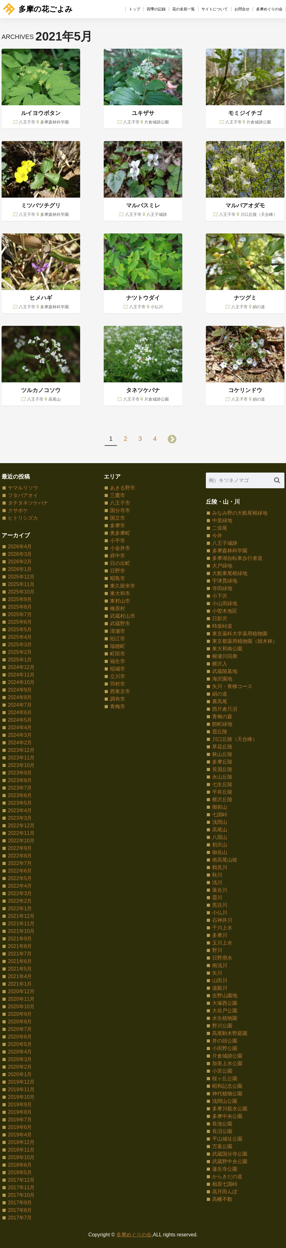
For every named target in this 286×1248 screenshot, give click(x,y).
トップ (134, 9)
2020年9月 (20, 1014)
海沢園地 (222, 678)
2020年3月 (20, 1059)
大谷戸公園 (224, 1010)
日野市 (117, 570)
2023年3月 (20, 818)
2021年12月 (21, 916)
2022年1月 (20, 908)
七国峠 (219, 814)
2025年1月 (20, 659)
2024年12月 (21, 667)
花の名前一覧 (183, 9)
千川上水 (222, 927)
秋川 (217, 875)
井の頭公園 (224, 1040)
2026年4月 (20, 546)
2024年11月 (21, 674)
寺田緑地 (222, 588)
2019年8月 (20, 1112)
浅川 (217, 882)
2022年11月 (21, 833)
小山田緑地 (224, 603)
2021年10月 (21, 931)
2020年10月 (21, 1006)
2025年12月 (21, 576)
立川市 (117, 676)
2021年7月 (20, 953)
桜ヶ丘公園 (224, 1078)
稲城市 (117, 668)
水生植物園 (224, 1018)
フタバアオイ (23, 495)
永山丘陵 (222, 777)
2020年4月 (20, 1051)
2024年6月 (20, 712)
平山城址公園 (227, 1138)
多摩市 (117, 525)
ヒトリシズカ (23, 518)
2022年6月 (20, 870)
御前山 (219, 807)
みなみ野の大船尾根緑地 (239, 513)
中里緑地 (222, 520)
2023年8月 (20, 780)
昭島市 (117, 578)
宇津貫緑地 (224, 580)
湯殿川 (219, 988)
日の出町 (120, 563)
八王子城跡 (224, 543)
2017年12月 (21, 1180)
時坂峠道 (222, 626)
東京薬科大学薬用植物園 (239, 633)
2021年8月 (20, 946)
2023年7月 (20, 788)
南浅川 (219, 965)
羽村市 (117, 684)
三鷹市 (117, 495)
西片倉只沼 (224, 709)
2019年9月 (20, 1104)
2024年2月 (20, 742)
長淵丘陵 (222, 769)
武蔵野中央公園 (229, 1161)
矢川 (217, 973)
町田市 (117, 653)
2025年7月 (20, 614)
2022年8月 (20, 855)
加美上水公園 (227, 1063)
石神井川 (222, 920)
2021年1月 (20, 984)
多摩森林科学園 (229, 550)
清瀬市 (117, 631)
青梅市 (117, 706)
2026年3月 (20, 554)
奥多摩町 (120, 533)
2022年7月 (20, 863)
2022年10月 (21, 840)
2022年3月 (20, 893)
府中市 (117, 555)
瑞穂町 (117, 646)
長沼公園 (222, 1131)
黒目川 (219, 905)
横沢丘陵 (222, 799)
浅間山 (219, 822)
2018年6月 (20, 1165)
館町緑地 (222, 724)
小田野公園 (224, 1048)
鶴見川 (219, 867)
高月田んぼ (224, 1191)
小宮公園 (222, 1071)
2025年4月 (20, 637)
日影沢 (219, 618)
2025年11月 (21, 584)
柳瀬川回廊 (224, 656)
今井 (217, 535)
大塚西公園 (224, 1003)
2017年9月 (20, 1202)
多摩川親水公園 (229, 1108)
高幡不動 (222, 1199)
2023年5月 (20, 803)
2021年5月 (20, 969)
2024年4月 (20, 727)
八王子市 (120, 503)
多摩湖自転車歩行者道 (237, 558)
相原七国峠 (224, 1184)
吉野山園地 (224, 995)
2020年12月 (21, 991)
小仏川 (219, 912)
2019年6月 (20, 1127)
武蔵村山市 (122, 616)
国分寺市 (120, 510)
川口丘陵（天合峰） (234, 739)
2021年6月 (20, 961)
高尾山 (219, 829)
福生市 (117, 661)
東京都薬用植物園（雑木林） (245, 641)
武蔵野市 (120, 623)
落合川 (219, 890)
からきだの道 (227, 1176)
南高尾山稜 (224, 859)
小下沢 (219, 596)
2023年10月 (21, 765)
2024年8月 (20, 697)
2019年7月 (20, 1119)
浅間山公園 (224, 1101)
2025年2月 (20, 652)
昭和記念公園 (227, 1086)
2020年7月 (20, 1029)
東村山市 (120, 601)
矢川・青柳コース (232, 686)
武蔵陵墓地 (224, 671)
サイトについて (214, 9)
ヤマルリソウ (23, 487)
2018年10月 (21, 1157)
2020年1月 (20, 1074)
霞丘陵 (219, 731)
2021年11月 (21, 923)
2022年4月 (20, 886)
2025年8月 (20, 607)
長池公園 (222, 1123)
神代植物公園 (227, 1093)
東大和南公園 (227, 648)
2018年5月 (20, 1172)
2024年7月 (20, 705)
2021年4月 (20, 976)
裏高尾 (219, 701)
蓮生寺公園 (224, 1169)
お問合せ (242, 9)
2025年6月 (20, 622)
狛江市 (117, 638)
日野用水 (222, 958)
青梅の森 (222, 716)
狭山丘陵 (222, 754)
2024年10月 (21, 682)
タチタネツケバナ (28, 503)
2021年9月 (20, 938)
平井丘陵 (222, 792)
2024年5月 (20, 720)
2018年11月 (21, 1149)
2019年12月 (21, 1082)
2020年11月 (21, 999)
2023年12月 (21, 750)
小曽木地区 (224, 611)
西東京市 (120, 691)
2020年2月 (20, 1067)
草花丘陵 (222, 746)
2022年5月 (20, 878)
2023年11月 (21, 757)
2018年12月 (21, 1142)
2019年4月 (20, 1134)
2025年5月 (20, 629)
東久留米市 (122, 585)
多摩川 (219, 935)
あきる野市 (122, 487)
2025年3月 (20, 644)
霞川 (217, 897)
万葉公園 (222, 1146)
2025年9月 (20, 599)
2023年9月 (20, 772)
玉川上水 (222, 942)
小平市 (117, 540)
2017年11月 (21, 1187)
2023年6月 (20, 795)
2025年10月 (21, 591)
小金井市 (120, 548)
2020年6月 (20, 1036)
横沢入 (219, 663)
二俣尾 (219, 528)
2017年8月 (20, 1210)
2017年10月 (21, 1195)
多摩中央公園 (227, 1116)
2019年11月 (21, 1089)
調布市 (117, 699)
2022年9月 (20, 848)
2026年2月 (20, 561)
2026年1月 (20, 569)
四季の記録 (156, 9)
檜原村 (117, 608)
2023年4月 (20, 810)
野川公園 (222, 1025)
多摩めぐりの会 (269, 9)
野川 (217, 950)
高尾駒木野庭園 (229, 1033)
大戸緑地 (222, 565)
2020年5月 (20, 1044)
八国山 (219, 837)
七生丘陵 (222, 784)
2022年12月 (21, 825)
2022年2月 (20, 901)
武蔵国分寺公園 (229, 1154)
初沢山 (219, 844)
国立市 (117, 518)
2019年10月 (21, 1097)
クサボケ (18, 510)
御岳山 (219, 852)
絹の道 (219, 694)
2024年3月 (20, 735)
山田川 (219, 980)
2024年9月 (20, 689)
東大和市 (120, 593)
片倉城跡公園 (227, 1056)
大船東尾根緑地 (229, 573)
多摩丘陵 (222, 761)
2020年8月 (20, 1021)
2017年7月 (20, 1217)
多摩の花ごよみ (38, 9)
